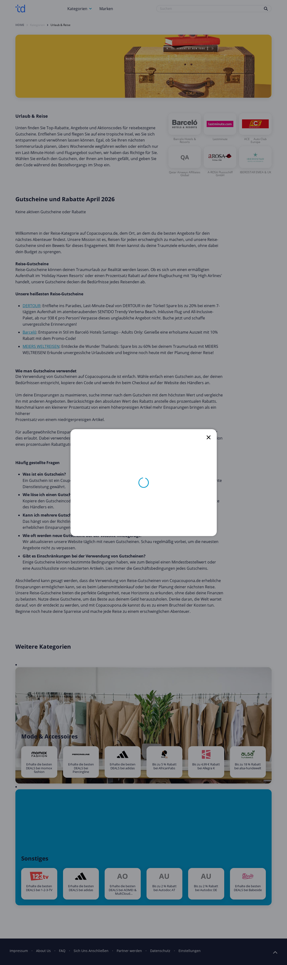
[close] (208, 437)
